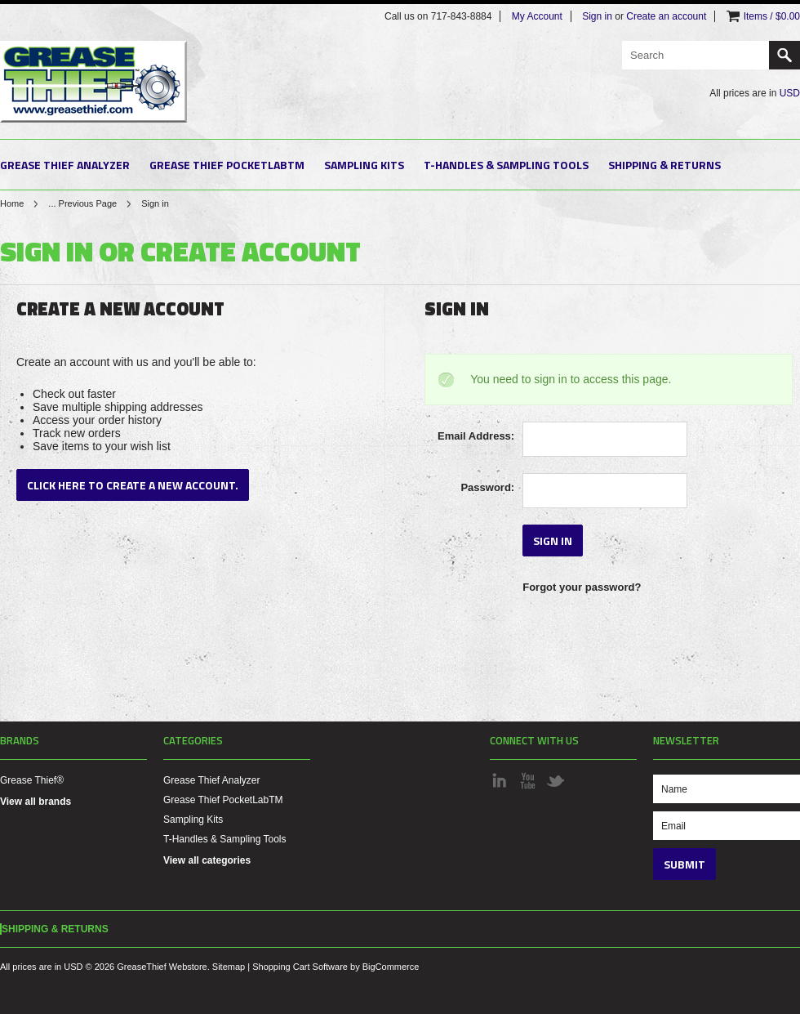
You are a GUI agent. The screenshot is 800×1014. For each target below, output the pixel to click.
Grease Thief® (32, 780)
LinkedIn (499, 780)
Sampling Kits (364, 164)
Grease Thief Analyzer (65, 164)
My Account (537, 16)
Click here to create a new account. (132, 485)
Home (12, 203)
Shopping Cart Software (300, 967)
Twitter (555, 780)
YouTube (527, 780)
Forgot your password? (581, 587)
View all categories (207, 860)
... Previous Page (82, 203)
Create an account (666, 16)
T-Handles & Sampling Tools (506, 164)
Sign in (597, 16)
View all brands (35, 801)
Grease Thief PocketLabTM (226, 164)
